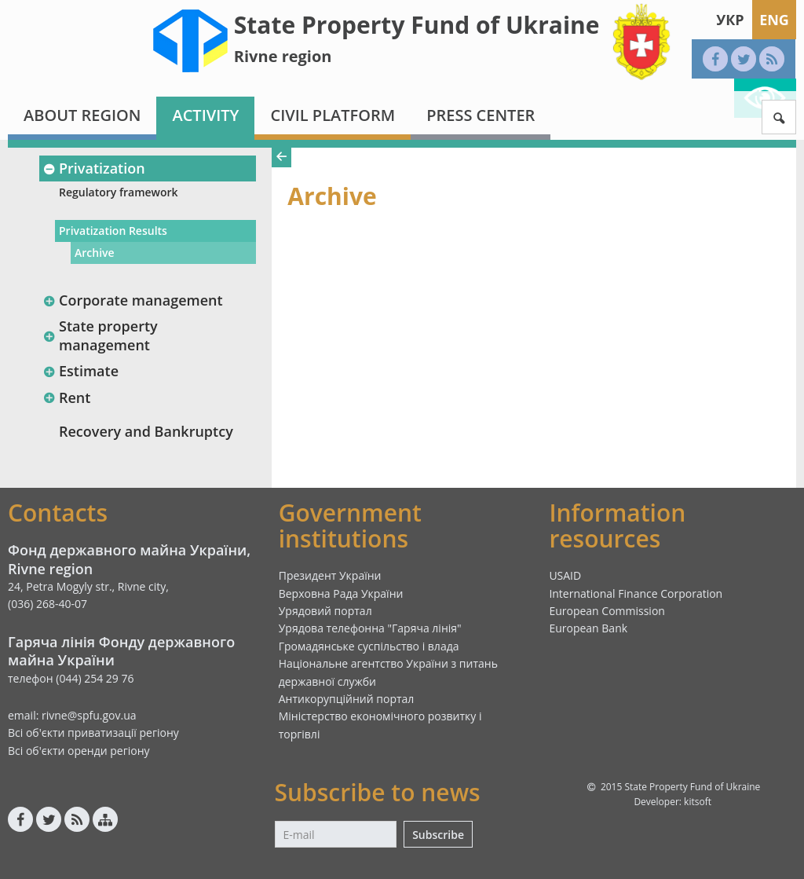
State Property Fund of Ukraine (417, 25)
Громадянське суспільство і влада (369, 646)
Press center (480, 115)
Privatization (93, 168)
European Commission (607, 610)
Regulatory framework (118, 192)
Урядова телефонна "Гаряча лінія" (370, 628)
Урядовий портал (325, 610)
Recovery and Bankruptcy (146, 431)
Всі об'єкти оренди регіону (79, 750)
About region (82, 115)
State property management (100, 335)
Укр (730, 19)
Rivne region (283, 56)
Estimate (80, 370)
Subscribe (438, 834)
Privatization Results (113, 230)
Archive (95, 252)
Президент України (330, 575)
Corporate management (132, 300)
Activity (205, 115)
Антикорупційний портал (347, 698)
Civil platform (332, 115)
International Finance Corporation (635, 593)
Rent (66, 397)
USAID (565, 575)
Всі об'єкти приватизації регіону (93, 732)
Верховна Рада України (341, 593)
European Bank (588, 628)
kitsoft (697, 801)
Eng (774, 19)
